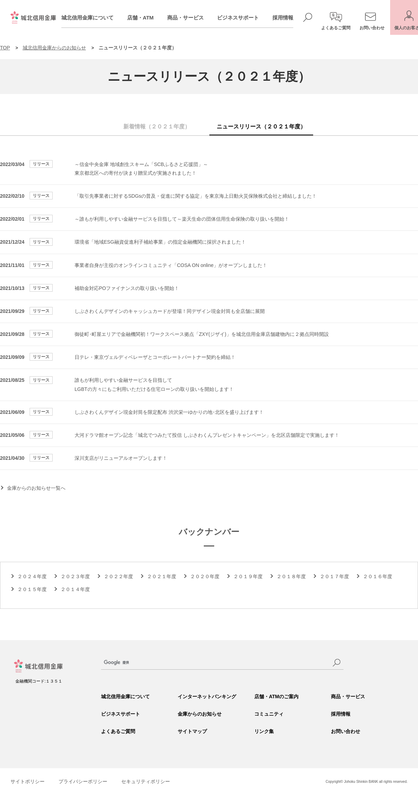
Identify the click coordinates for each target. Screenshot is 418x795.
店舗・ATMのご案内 (276, 696)
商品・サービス (193, 18)
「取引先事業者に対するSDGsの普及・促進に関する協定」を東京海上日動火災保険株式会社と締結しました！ (196, 196)
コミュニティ (269, 714)
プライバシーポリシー (83, 781)
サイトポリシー (27, 781)
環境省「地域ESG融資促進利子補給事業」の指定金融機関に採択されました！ (160, 242)
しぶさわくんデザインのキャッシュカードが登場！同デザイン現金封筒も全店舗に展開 (170, 311)
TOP (5, 47)
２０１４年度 (75, 589)
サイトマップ (192, 731)
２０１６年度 (377, 576)
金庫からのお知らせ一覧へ (36, 488)
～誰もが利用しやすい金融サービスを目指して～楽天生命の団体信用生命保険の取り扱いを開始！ (182, 219)
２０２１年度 (161, 576)
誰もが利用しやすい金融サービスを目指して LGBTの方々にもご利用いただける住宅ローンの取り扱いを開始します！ (154, 384)
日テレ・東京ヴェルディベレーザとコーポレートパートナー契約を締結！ (155, 357)
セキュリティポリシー (145, 781)
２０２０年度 (204, 576)
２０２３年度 (75, 576)
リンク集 (264, 731)
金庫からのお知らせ (200, 714)
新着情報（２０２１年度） (156, 126)
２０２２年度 (118, 576)
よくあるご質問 (118, 731)
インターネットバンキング (207, 696)
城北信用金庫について (95, 18)
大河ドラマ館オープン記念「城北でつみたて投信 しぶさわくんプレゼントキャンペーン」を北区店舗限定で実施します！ (207, 435)
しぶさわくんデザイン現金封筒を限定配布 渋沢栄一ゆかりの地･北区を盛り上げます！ (169, 412)
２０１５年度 (32, 589)
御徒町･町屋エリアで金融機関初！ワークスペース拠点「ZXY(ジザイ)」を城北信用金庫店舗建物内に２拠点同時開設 (202, 334)
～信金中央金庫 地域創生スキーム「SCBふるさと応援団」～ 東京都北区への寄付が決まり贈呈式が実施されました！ (141, 169)
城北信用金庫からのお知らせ (54, 47)
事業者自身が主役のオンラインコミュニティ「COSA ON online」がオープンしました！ (171, 265)
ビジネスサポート (245, 18)
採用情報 (290, 18)
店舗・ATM (147, 18)
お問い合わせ (345, 731)
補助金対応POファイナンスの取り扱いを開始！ (127, 288)
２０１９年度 (248, 576)
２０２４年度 (32, 576)
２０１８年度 (291, 576)
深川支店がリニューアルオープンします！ (121, 458)
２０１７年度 (334, 576)
